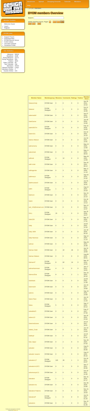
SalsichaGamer (34, 323)
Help (28, 5)
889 (39, 23)
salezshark (32, 152)
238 (16, 64)
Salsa (30, 305)
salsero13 (32, 317)
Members (77, 1)
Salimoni (31, 195)
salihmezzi (32, 176)
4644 (16, 61)
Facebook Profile (9, 45)
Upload (41, 1)
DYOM (31, 8)
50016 (17, 54)
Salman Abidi (33, 250)
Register (7, 28)
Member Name (36, 98)
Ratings (74, 98)
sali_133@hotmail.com (36, 207)
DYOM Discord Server (11, 40)
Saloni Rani (32, 299)
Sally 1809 (32, 232)
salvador (31, 348)
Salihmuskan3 (33, 183)
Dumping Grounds (54, 1)
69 (15, 62)
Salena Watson (34, 140)
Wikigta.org (15, 410)
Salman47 (32, 262)
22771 (17, 58)
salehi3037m (33, 127)
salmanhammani (34, 268)
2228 (16, 56)
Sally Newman (33, 238)
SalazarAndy (33, 103)
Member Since (86, 98)
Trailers (80, 98)
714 (58, 22)
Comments (66, 98)
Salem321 (32, 134)
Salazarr (31, 109)
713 (54, 22)
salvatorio (32, 403)
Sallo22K (32, 219)
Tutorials (67, 1)
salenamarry (33, 146)
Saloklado (32, 280)
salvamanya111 (34, 372)
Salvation (32, 378)
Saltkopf (31, 336)
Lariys (17, 67)
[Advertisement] (78, 60)
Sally (30, 225)
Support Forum (9, 37)
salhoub (31, 158)
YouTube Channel (10, 44)
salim (30, 189)
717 (33, 23)
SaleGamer (32, 121)
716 (30, 23)
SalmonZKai (33, 274)
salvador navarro (34, 354)
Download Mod (9, 38)
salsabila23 (32, 311)
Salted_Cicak (33, 329)
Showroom (31, 1)
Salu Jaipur (32, 342)
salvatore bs (33, 385)
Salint (30, 201)
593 (16, 59)
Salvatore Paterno (35, 391)
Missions (58, 98)
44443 (17, 66)
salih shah (32, 164)
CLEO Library (8, 42)
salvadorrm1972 (34, 366)
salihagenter (33, 170)
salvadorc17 (33, 360)
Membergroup (50, 98)
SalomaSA (32, 287)
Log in (6, 26)
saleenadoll (32, 115)
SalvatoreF (32, 397)
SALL (30, 213)
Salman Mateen (34, 256)
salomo (31, 293)
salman (31, 244)
